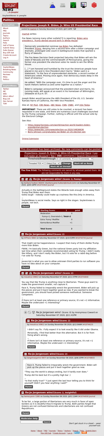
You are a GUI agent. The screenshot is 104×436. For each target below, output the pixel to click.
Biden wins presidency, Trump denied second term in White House (55, 39)
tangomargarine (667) (36, 358)
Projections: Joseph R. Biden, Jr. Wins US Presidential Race (60, 25)
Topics (5, 36)
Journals (6, 33)
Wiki (5, 94)
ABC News (56, 105)
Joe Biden (64, 46)
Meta (5, 77)
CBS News (44, 105)
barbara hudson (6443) (34, 183)
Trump (38, 48)
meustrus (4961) (31, 277)
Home (33, 431)
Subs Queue (8, 50)
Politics (8, 20)
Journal (51, 185)
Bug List (6, 99)
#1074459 (83, 396)
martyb (33, 29)
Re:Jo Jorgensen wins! (47, 179)
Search (6, 40)
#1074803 (89, 358)
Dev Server (8, 101)
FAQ (4, 31)
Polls (5, 43)
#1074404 (83, 277)
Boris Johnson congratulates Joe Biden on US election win (57, 132)
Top (53, 156)
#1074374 (80, 238)
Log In (5, 58)
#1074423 (87, 324)
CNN (64, 105)
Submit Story (8, 48)
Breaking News (9, 70)
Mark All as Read (83, 163)
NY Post (34, 105)
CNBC (71, 105)
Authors (6, 38)
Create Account (9, 55)
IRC (4, 91)
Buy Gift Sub (8, 53)
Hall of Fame (8, 45)
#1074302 (42, 185)
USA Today (84, 105)
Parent (25, 206)
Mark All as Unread (61, 166)
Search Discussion (87, 156)
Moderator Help (29, 418)
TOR (5, 104)
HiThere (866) (30, 238)
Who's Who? (8, 96)
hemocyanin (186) (32, 396)
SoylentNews (10, 8)
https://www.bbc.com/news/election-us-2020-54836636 (56, 129)
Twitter (6, 89)
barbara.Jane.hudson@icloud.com (60, 183)
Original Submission (30, 139)
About (5, 28)
